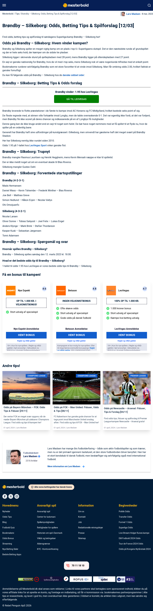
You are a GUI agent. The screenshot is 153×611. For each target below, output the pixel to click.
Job (80, 522)
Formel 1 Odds (125, 522)
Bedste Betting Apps (11, 554)
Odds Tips (7, 516)
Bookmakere (8, 533)
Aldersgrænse (43, 543)
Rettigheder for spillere (47, 527)
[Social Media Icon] (4, 496)
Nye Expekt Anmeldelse (26, 329)
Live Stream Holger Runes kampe (134, 533)
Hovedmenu (10, 506)
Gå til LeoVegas (76, 99)
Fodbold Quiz (8, 527)
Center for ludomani (46, 516)
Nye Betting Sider (10, 549)
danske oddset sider (73, 75)
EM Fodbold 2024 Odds (129, 538)
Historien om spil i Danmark (49, 533)
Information (86, 506)
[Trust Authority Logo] (51, 579)
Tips (17, 13)
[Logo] (15, 487)
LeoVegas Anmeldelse (127, 329)
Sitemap (82, 538)
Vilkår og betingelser (46, 538)
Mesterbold (7, 13)
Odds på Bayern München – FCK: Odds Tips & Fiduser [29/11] (24, 409)
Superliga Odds (126, 527)
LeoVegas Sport (38, 145)
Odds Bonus (8, 538)
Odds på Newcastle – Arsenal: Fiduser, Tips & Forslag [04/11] (125, 410)
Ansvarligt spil (46, 506)
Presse (81, 533)
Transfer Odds (125, 516)
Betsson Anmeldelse (76, 329)
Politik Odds (124, 511)
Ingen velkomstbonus (76, 301)
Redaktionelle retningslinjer (90, 527)
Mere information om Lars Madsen (66, 466)
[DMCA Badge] (25, 579)
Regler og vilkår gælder (26, 341)
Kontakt (82, 516)
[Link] (26, 387)
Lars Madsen (133, 14)
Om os (81, 511)
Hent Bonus (26, 335)
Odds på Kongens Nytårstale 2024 (135, 549)
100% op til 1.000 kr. (126, 301)
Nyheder (6, 511)
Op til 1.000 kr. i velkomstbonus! (26, 302)
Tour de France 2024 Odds (131, 543)
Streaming (7, 543)
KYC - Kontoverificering (47, 549)
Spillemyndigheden (45, 522)
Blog (4, 522)
